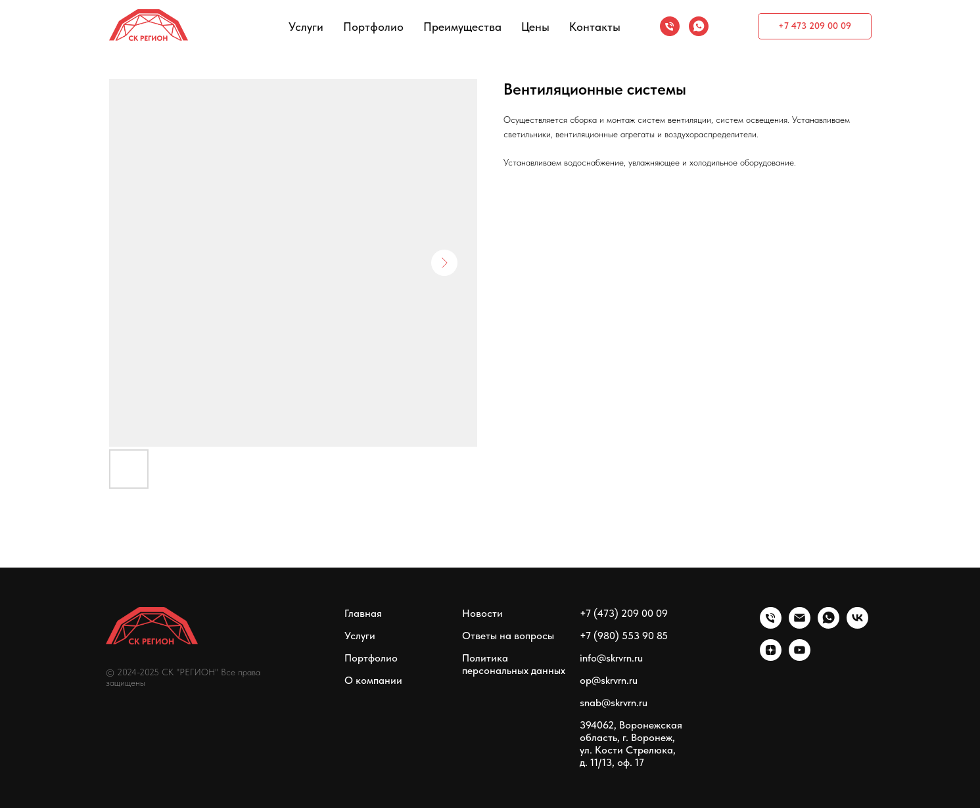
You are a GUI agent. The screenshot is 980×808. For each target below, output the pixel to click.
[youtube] (799, 657)
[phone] (670, 26)
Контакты (594, 27)
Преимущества (462, 27)
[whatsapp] (699, 26)
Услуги (306, 27)
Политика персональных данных (513, 664)
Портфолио (373, 27)
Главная (363, 613)
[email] (799, 625)
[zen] (771, 657)
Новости (482, 613)
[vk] (857, 625)
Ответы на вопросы (508, 635)
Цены (535, 27)
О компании (373, 680)
